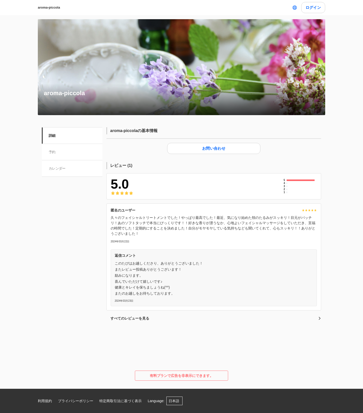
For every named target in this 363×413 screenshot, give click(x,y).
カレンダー (57, 168)
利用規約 (45, 401)
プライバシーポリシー (75, 401)
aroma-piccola (49, 7)
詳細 (52, 136)
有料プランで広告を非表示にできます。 (181, 376)
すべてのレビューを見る (215, 318)
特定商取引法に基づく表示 (120, 401)
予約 (52, 152)
